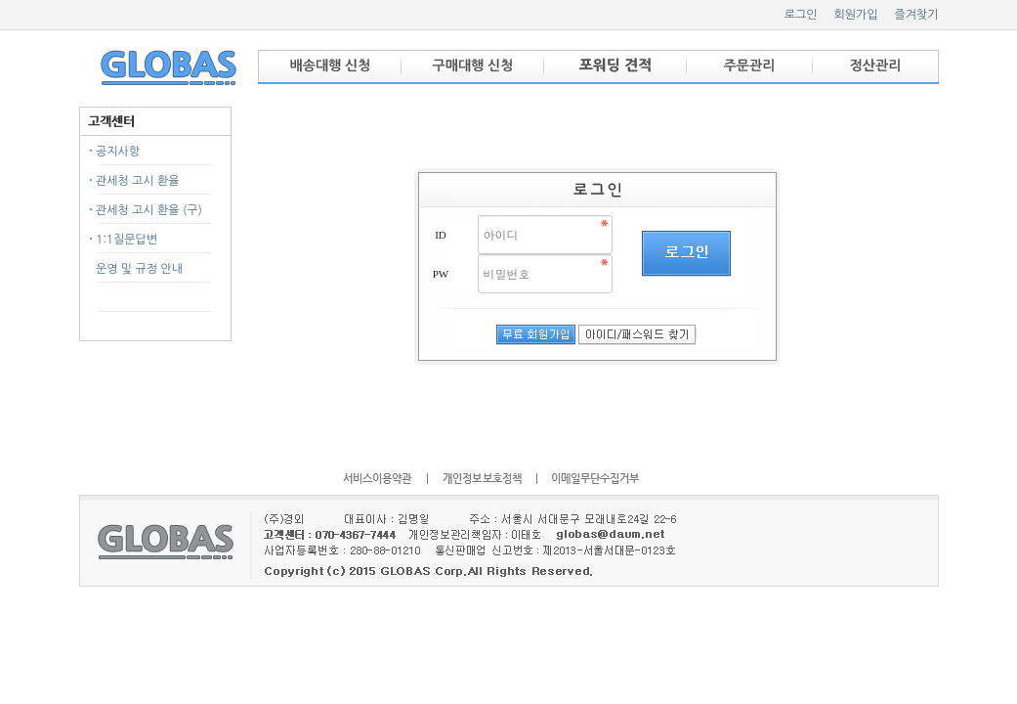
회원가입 (855, 15)
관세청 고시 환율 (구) (149, 210)
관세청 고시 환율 (138, 181)
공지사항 (118, 151)
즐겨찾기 (916, 15)
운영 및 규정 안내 (139, 269)
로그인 (801, 15)
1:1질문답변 (126, 239)
